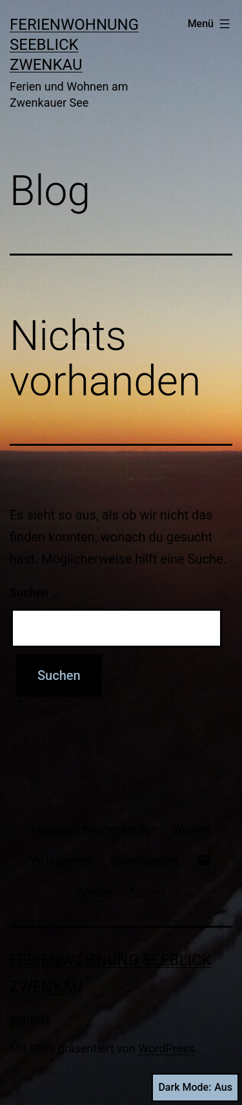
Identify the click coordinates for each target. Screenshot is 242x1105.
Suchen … (34, 592)
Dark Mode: (195, 1087)
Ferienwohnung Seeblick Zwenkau (74, 45)
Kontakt (30, 1019)
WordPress (166, 1048)
